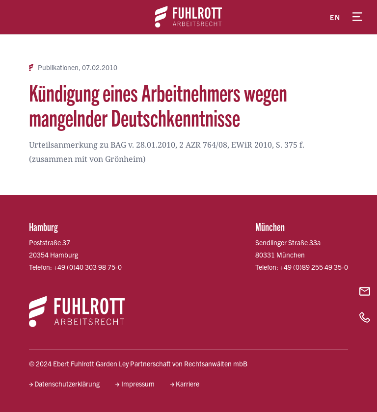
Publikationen (58, 67)
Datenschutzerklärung (67, 383)
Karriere (187, 383)
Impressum (138, 383)
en (335, 17)
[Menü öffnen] (357, 17)
